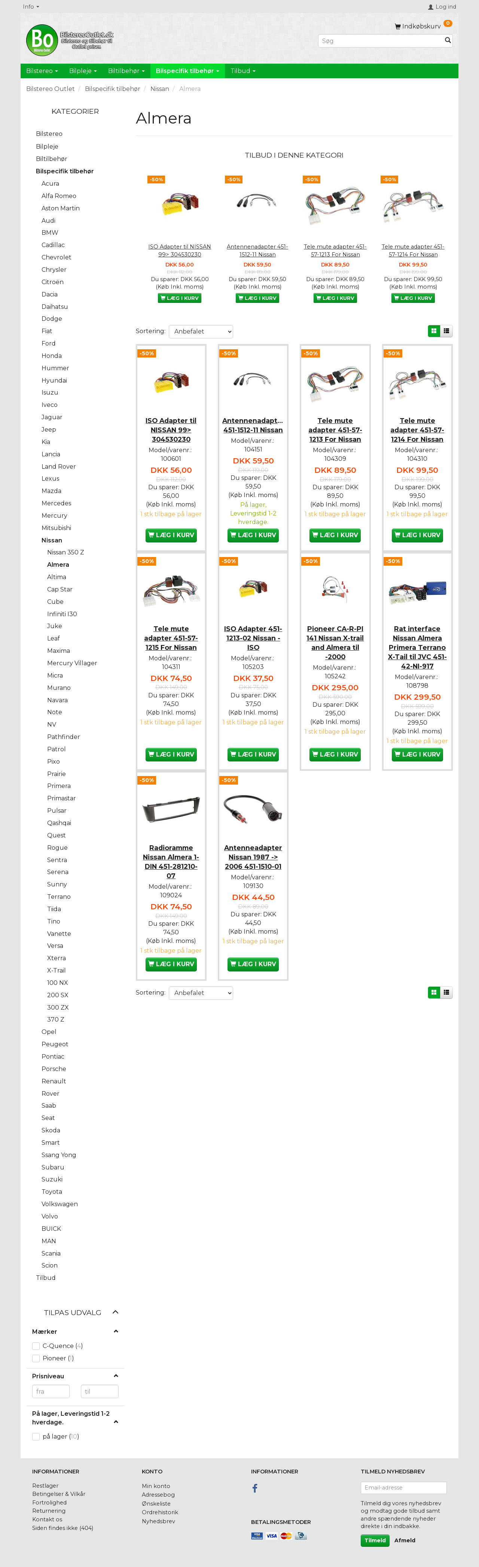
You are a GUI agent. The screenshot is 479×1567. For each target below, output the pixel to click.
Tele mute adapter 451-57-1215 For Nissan (171, 644)
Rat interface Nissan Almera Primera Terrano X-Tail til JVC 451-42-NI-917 (417, 654)
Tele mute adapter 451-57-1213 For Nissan (335, 250)
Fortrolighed (49, 1502)
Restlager (45, 1485)
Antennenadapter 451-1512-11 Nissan (257, 250)
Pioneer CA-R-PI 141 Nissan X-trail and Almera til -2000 (335, 649)
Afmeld (404, 1540)
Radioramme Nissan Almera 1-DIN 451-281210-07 (171, 876)
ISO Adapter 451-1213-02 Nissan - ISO (253, 644)
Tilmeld (375, 1540)
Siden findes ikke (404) (62, 1528)
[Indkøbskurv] (423, 26)
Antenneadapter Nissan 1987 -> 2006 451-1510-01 (253, 871)
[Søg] (448, 41)
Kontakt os (47, 1519)
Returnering (48, 1510)
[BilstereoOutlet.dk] (71, 39)
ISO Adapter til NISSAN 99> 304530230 (179, 250)
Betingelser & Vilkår (58, 1494)
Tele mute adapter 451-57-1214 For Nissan (413, 250)
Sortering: (150, 331)
